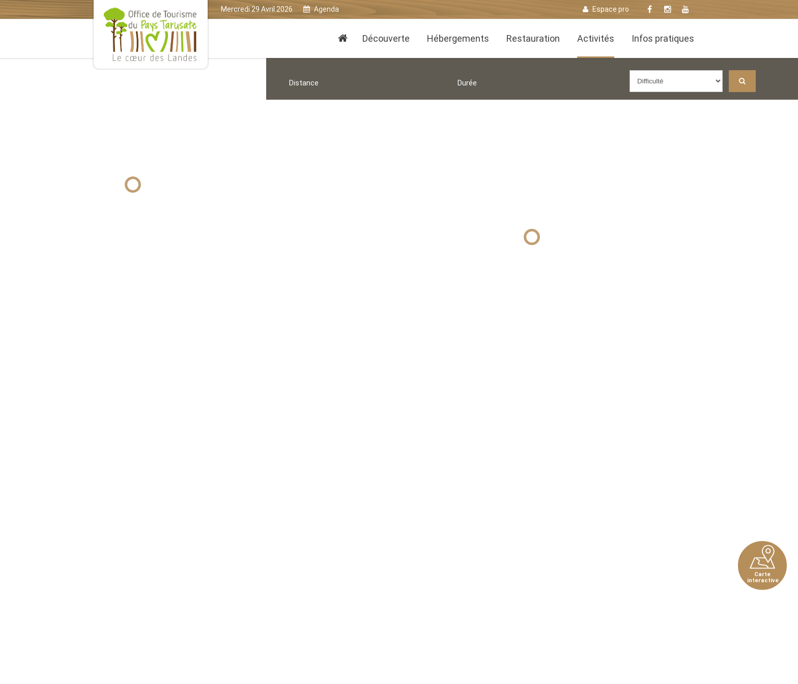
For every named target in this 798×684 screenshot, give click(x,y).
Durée (467, 82)
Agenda (321, 9)
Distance (304, 82)
